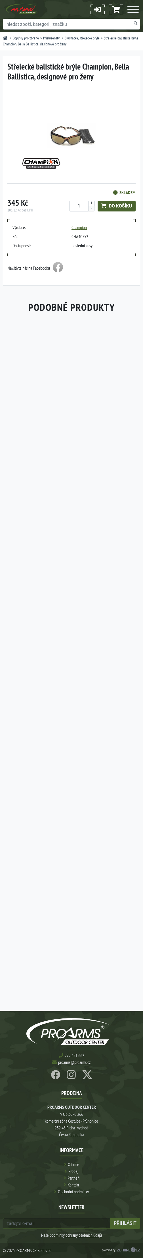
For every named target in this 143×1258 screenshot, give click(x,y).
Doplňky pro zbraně (25, 38)
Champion (79, 227)
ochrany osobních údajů (84, 1235)
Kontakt (73, 1185)
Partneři (73, 1178)
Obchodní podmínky (73, 1191)
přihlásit (125, 1223)
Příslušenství (51, 38)
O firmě (73, 1164)
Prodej (73, 1171)
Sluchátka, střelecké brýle (82, 38)
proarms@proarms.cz (74, 1062)
